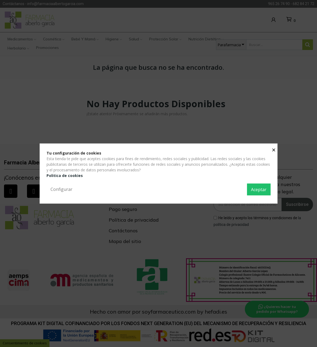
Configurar (61, 189)
